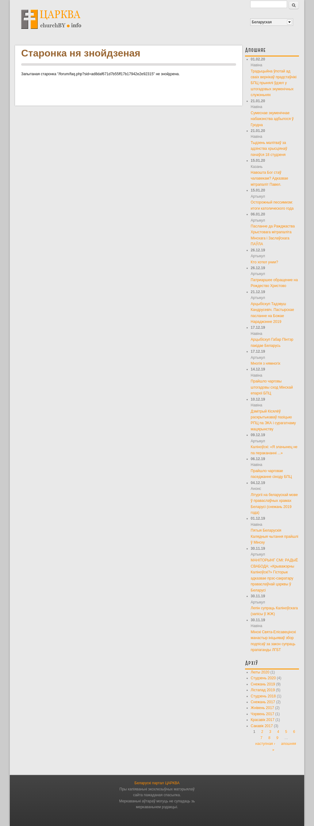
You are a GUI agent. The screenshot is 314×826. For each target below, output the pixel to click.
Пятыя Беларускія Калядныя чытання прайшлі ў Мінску (274, 536)
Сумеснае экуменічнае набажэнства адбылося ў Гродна (272, 119)
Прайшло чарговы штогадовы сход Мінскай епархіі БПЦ (272, 387)
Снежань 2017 (263, 702)
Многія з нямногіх (266, 363)
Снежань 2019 (263, 684)
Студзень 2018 (263, 696)
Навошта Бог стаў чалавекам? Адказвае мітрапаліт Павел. (269, 178)
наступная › (265, 744)
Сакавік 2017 (262, 726)
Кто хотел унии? (264, 262)
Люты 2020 (260, 672)
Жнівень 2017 (262, 708)
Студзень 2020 (263, 678)
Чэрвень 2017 (262, 714)
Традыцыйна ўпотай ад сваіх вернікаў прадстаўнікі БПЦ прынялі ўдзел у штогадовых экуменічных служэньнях (274, 83)
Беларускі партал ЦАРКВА (157, 783)
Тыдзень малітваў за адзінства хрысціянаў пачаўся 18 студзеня (269, 149)
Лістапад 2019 (263, 690)
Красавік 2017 (262, 720)
